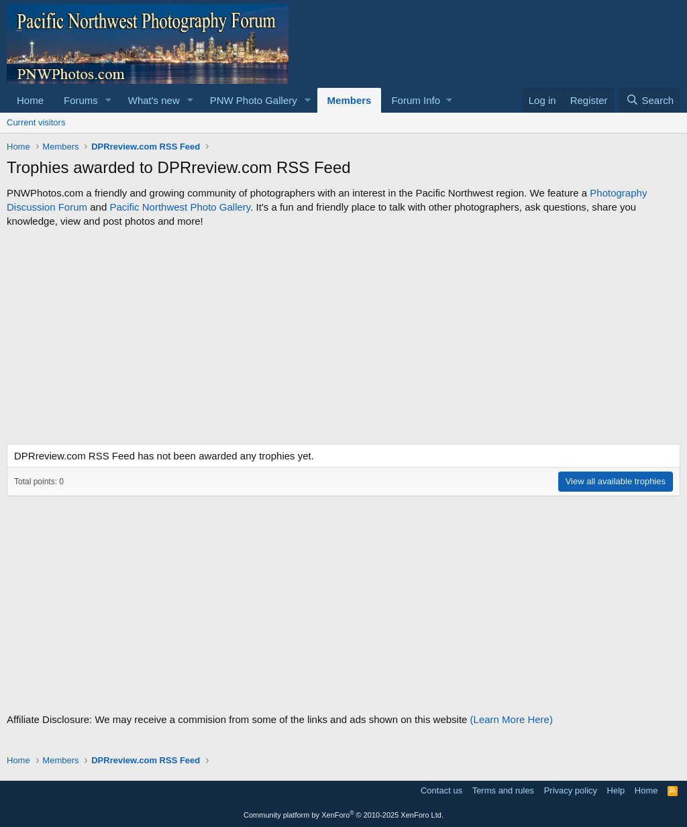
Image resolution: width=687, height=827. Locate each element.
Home (30, 100)
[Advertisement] (343, 336)
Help (616, 790)
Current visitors (36, 122)
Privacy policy (570, 790)
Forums (81, 100)
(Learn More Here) (511, 719)
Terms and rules (503, 790)
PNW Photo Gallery (253, 100)
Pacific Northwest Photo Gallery (179, 207)
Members (349, 100)
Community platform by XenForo (343, 815)
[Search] (649, 100)
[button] (108, 100)
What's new (154, 100)
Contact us (441, 790)
